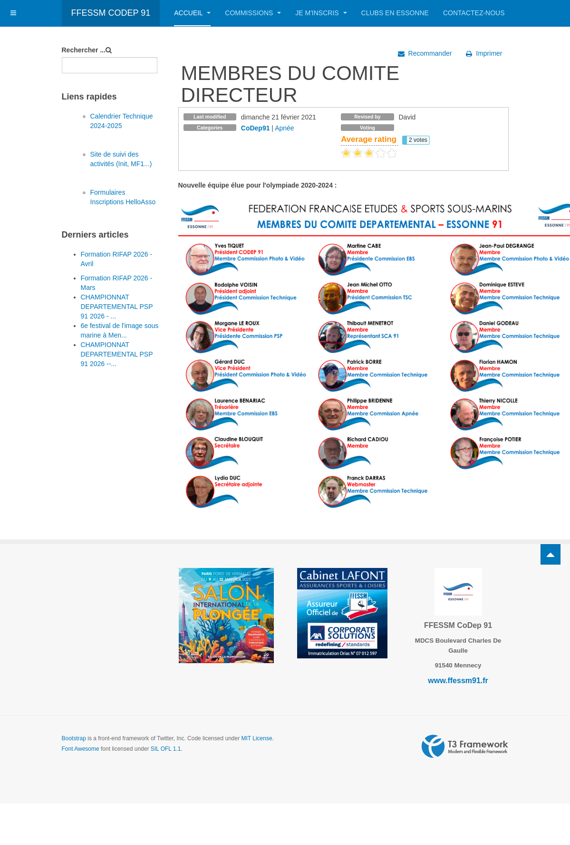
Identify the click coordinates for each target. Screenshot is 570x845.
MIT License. (257, 738)
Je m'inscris (321, 13)
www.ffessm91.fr (458, 680)
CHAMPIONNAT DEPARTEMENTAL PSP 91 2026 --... (117, 354)
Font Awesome (80, 749)
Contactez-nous (474, 13)
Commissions (253, 13)
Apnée (284, 128)
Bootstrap (74, 738)
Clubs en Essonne (395, 13)
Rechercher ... (84, 50)
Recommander (425, 53)
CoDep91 (255, 128)
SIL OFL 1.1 (166, 749)
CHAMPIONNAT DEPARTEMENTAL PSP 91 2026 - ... (117, 306)
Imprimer (484, 53)
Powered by (465, 746)
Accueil (192, 13)
